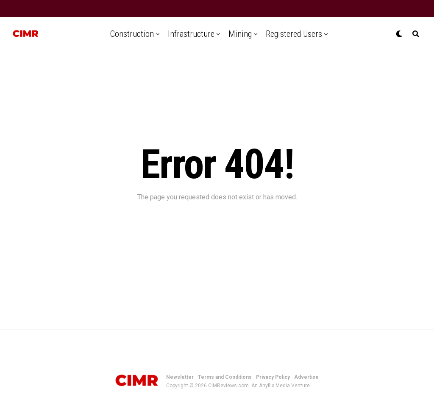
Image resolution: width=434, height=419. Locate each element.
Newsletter (180, 377)
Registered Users (294, 34)
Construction (132, 34)
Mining (240, 34)
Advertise (306, 377)
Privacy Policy (273, 377)
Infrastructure (191, 34)
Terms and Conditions (225, 377)
